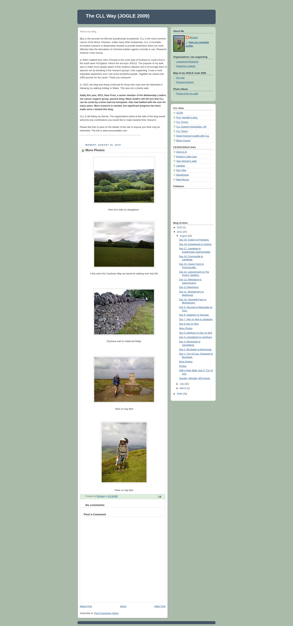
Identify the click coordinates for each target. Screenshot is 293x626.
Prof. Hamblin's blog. (187, 117)
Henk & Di (181, 152)
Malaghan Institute (185, 66)
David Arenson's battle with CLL (192, 136)
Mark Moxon (182, 179)
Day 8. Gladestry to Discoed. (194, 315)
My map (180, 77)
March (183, 388)
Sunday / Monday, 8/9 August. (194, 378)
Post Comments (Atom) (106, 613)
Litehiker (180, 165)
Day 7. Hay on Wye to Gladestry (196, 319)
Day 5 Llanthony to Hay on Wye (195, 333)
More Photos (186, 328)
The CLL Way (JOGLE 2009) (117, 16)
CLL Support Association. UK (191, 126)
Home (123, 606)
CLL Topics (182, 131)
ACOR (179, 113)
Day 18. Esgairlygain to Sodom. (195, 244)
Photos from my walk (187, 93)
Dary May (181, 170)
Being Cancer (183, 140)
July (182, 384)
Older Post (159, 606)
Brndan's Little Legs (186, 156)
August (184, 236)
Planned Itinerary (185, 82)
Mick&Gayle (182, 175)
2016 (180, 227)
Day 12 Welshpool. (189, 287)
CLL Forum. (182, 122)
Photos (182, 366)
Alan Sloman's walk (186, 161)
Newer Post (86, 606)
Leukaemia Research (187, 61)
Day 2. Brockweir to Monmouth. (195, 349)
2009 (180, 394)
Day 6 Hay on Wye (189, 324)
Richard (193, 37)
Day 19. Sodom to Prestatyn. (194, 240)
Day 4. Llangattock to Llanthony (195, 337)
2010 (180, 232)
